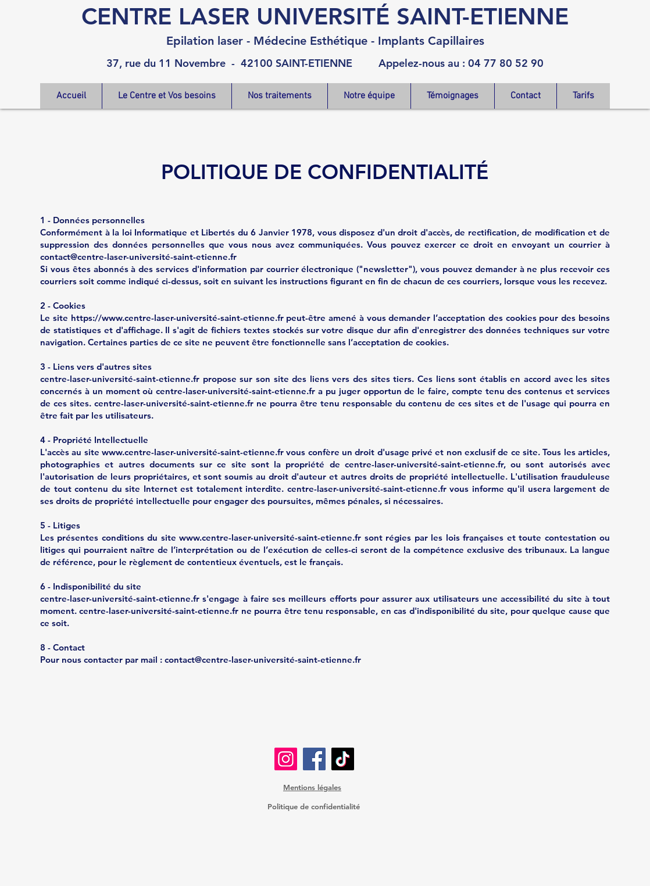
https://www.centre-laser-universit (141, 317)
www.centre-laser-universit (157, 452)
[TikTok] (342, 759)
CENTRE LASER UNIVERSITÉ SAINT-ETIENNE (325, 16)
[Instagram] (285, 759)
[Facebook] (314, 759)
